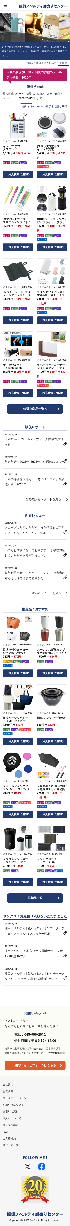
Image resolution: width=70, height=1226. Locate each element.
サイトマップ (10, 1145)
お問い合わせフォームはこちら (35, 1065)
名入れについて (12, 1118)
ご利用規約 (9, 1138)
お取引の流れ (10, 1111)
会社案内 (8, 1084)
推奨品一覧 (35, 898)
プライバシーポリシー (16, 1098)
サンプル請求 (10, 1124)
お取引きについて (13, 1104)
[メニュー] (5, 5)
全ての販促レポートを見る (43, 499)
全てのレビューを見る (46, 593)
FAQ (5, 1131)
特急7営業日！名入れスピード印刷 (47, 62)
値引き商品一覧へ (35, 409)
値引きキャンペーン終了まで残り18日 (44, 106)
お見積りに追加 (18, 174)
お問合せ (8, 1091)
